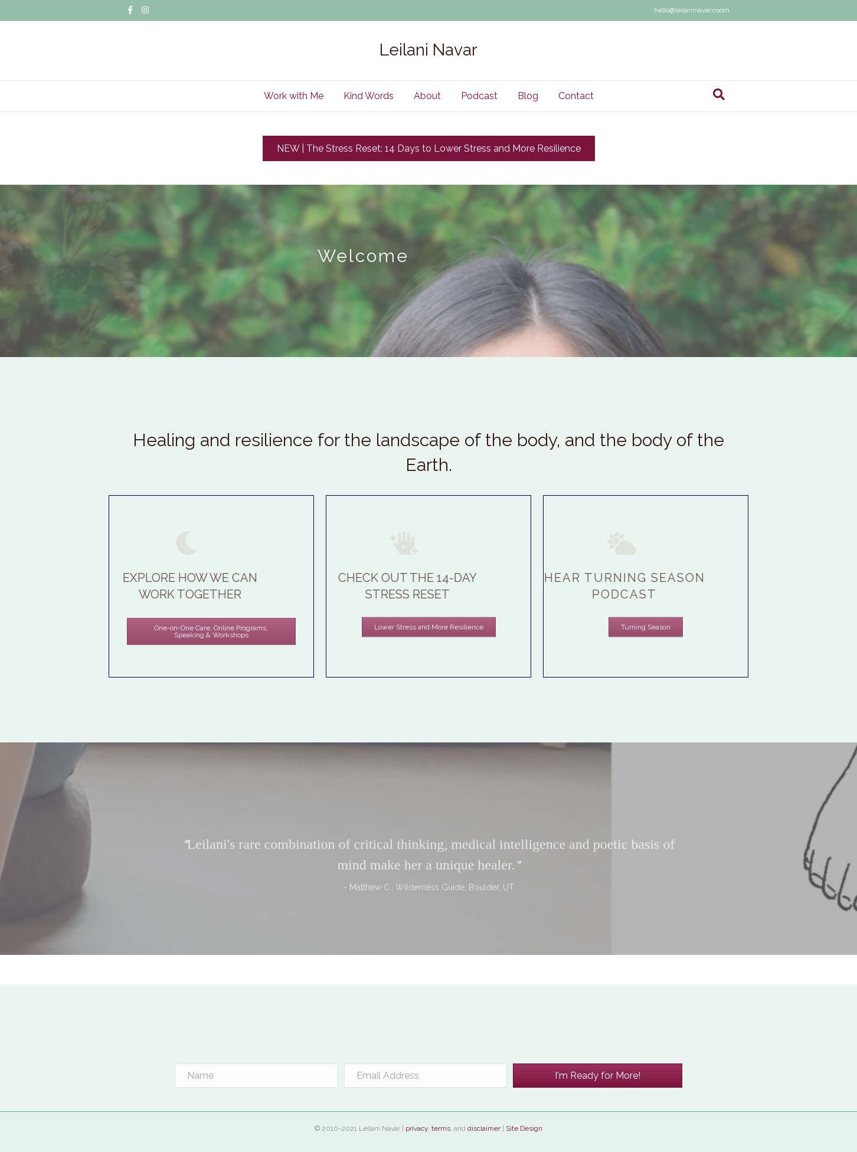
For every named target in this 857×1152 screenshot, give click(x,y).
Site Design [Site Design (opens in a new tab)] (524, 1128)
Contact (576, 96)
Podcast (479, 96)
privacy (416, 1128)
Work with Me (293, 96)
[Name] (256, 1075)
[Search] (719, 94)
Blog (528, 96)
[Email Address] (426, 1075)
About (427, 96)
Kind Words (369, 96)
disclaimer (484, 1128)
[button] (597, 1075)
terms (440, 1128)
